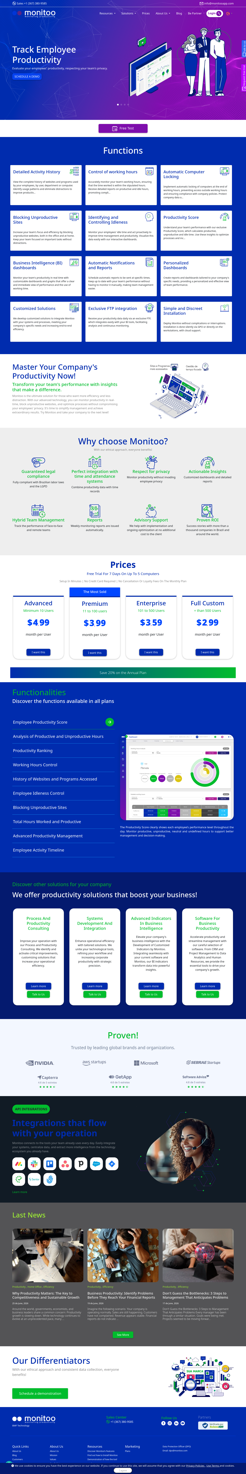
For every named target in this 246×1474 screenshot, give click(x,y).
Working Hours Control (63, 764)
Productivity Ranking (63, 750)
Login (214, 13)
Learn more (38, 986)
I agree (123, 1470)
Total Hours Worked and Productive (63, 821)
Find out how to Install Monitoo (102, 1455)
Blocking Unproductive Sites (63, 807)
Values (53, 1459)
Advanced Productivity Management (63, 836)
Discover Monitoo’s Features (100, 1451)
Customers (17, 1459)
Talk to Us (38, 994)
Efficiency (48, 1286)
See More (123, 1335)
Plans (127, 1451)
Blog (179, 13)
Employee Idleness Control (63, 793)
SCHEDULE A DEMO (27, 76)
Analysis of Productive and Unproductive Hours (63, 736)
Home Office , (35, 1286)
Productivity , (20, 1286)
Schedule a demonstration (40, 1393)
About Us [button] (162, 13)
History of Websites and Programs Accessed (63, 779)
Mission (53, 1455)
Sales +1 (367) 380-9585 (32, 3)
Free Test (123, 128)
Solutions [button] (127, 13)
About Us (16, 1451)
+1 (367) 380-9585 (122, 1422)
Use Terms (213, 1465)
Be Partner (195, 13)
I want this (38, 652)
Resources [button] (106, 13)
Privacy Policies (195, 1465)
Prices (146, 13)
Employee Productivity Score (63, 722)
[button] (229, 13)
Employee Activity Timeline (63, 850)
